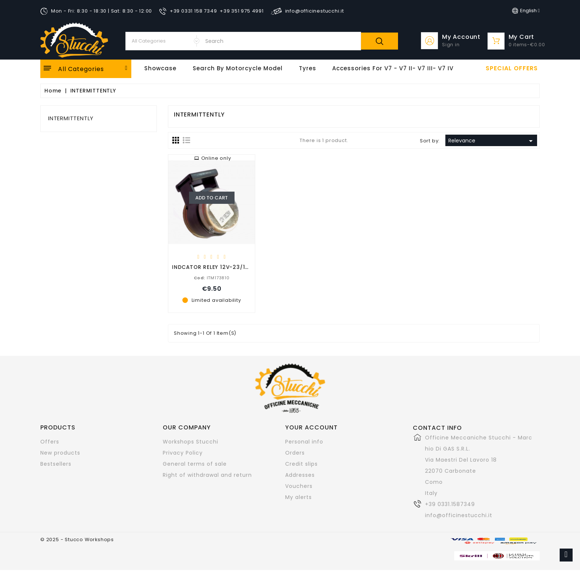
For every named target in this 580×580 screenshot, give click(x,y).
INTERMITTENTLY (71, 118)
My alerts (298, 497)
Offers (49, 441)
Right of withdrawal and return (207, 475)
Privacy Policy (183, 452)
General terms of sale (195, 464)
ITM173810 (212, 277)
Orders (295, 452)
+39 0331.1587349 (450, 504)
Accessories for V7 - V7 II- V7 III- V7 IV (392, 68)
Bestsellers (55, 464)
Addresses (300, 475)
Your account (311, 427)
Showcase (160, 68)
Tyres (307, 68)
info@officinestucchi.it (458, 515)
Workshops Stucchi (190, 441)
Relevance (491, 140)
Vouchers (299, 486)
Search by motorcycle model (238, 68)
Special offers (512, 68)
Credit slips (301, 464)
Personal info (304, 441)
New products (60, 452)
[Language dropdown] (526, 10)
